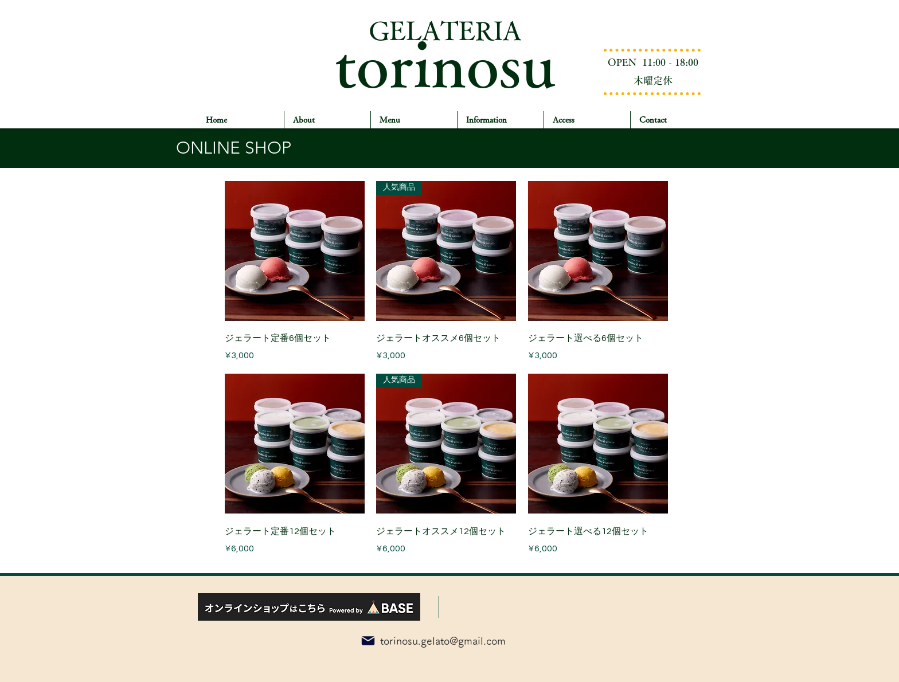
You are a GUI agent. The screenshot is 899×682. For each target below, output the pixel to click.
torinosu (445, 63)
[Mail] (368, 640)
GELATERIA (445, 30)
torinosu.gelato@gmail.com (443, 641)
